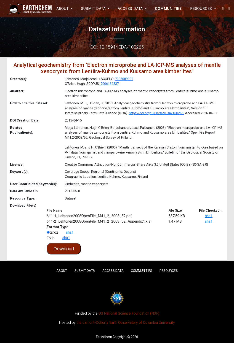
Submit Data (84, 271)
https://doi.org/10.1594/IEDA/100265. (156, 113)
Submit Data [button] (94, 8)
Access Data (113, 271)
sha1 (209, 216)
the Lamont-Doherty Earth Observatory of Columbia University (126, 322)
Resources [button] (201, 8)
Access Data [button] (131, 8)
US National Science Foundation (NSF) (128, 313)
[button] (223, 9)
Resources (169, 271)
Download (64, 248)
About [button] (63, 8)
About (61, 271)
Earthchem (104, 337)
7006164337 (110, 84)
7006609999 (124, 79)
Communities (168, 8)
